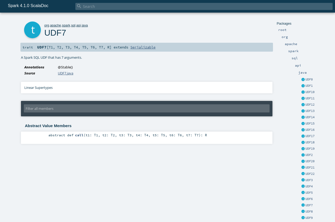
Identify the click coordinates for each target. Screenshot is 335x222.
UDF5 (309, 192)
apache (55, 25)
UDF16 (310, 130)
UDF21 (310, 167)
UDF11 (310, 98)
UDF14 (310, 117)
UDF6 (309, 199)
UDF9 (309, 218)
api (78, 25)
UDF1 (309, 86)
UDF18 (310, 142)
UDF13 (310, 111)
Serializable (142, 47)
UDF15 (310, 123)
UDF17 (310, 136)
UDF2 (309, 155)
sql (73, 25)
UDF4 (309, 186)
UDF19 (310, 148)
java (85, 25)
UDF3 (309, 180)
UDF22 (310, 174)
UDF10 (310, 92)
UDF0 (309, 79)
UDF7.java (65, 73)
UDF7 (309, 205)
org (46, 25)
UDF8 (309, 211)
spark (66, 25)
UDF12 (310, 104)
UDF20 (310, 161)
